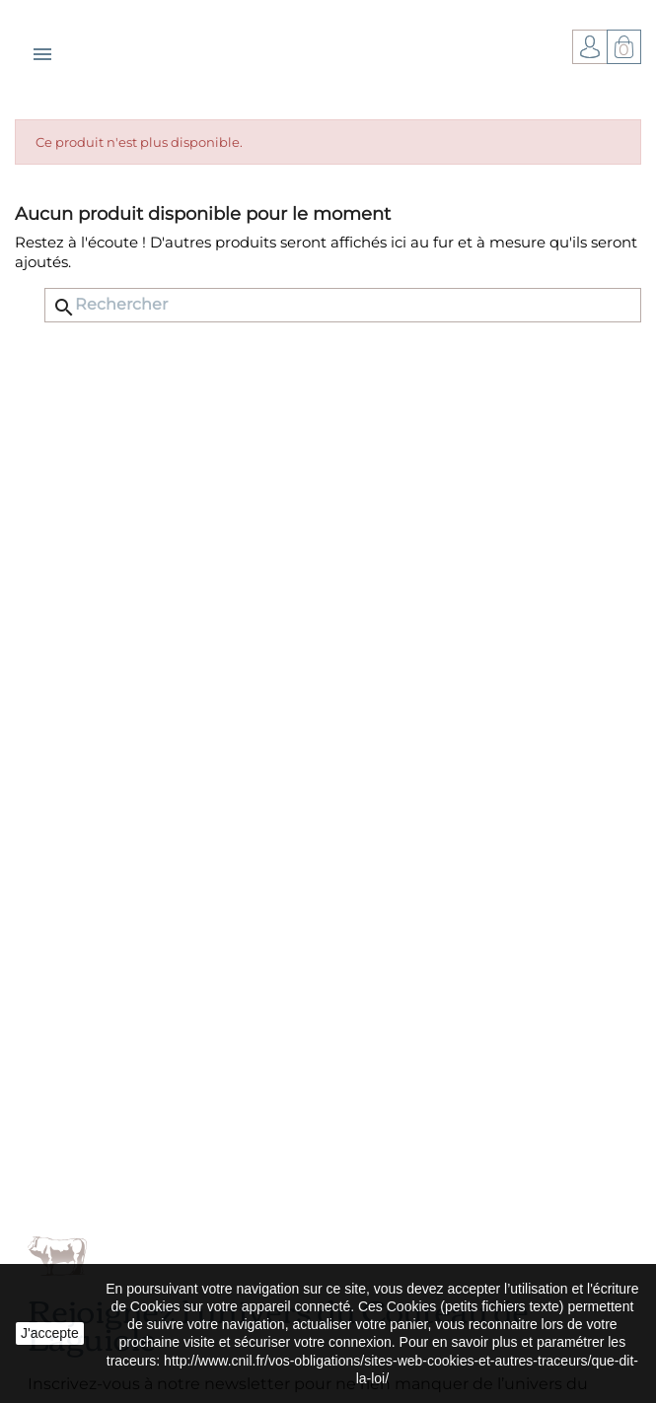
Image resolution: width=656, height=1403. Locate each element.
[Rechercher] (342, 305)
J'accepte (50, 1333)
